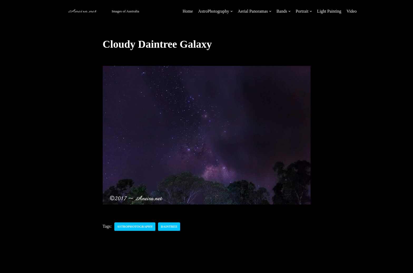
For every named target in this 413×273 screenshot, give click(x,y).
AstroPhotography (135, 226)
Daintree (169, 226)
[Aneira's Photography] (97, 11)
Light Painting (329, 11)
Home (188, 11)
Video (352, 11)
